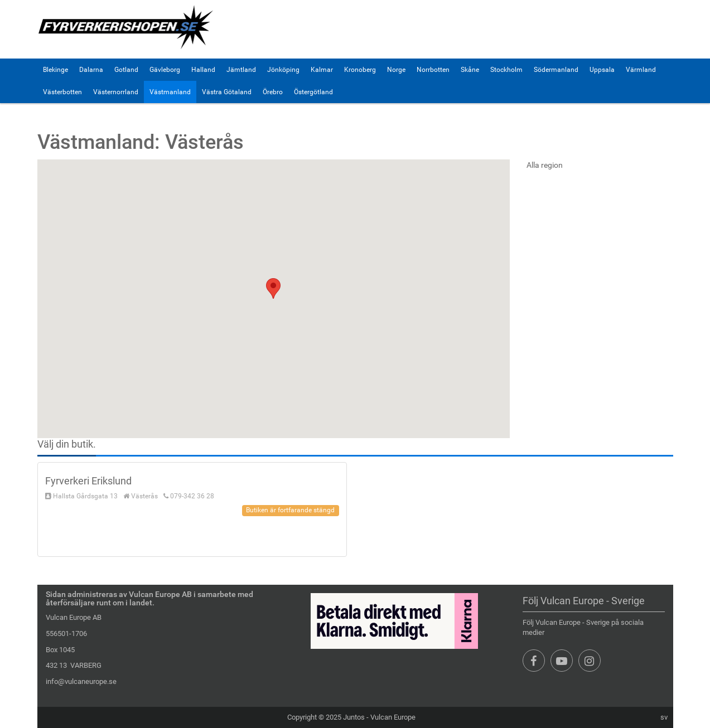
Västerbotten (62, 92)
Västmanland (170, 92)
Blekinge (55, 70)
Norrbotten (433, 70)
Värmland (641, 70)
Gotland (126, 70)
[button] (273, 288)
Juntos (354, 717)
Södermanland (556, 70)
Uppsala (602, 70)
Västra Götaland (227, 92)
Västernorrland (115, 92)
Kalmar (322, 70)
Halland (203, 70)
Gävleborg (164, 70)
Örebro (273, 92)
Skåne (470, 70)
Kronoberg (360, 70)
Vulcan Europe (393, 717)
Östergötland (313, 92)
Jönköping (283, 70)
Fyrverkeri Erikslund (88, 481)
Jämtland (241, 70)
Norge (396, 70)
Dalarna (91, 70)
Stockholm (506, 70)
